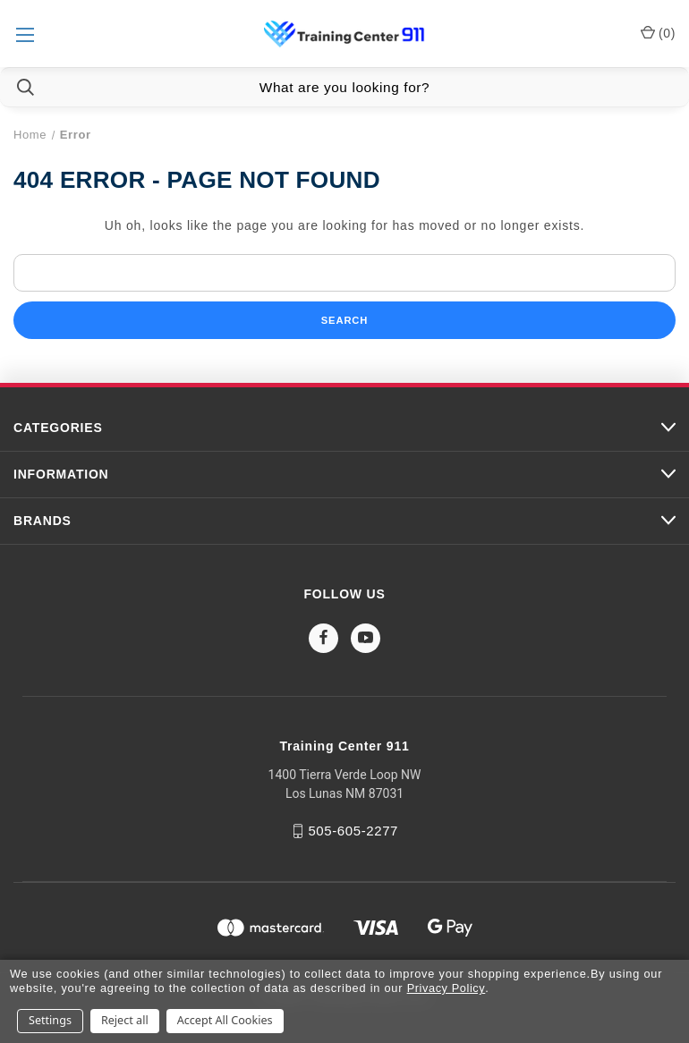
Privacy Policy (446, 988)
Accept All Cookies (225, 1020)
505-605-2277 (353, 830)
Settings (50, 1020)
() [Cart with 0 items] (658, 32)
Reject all (125, 1020)
